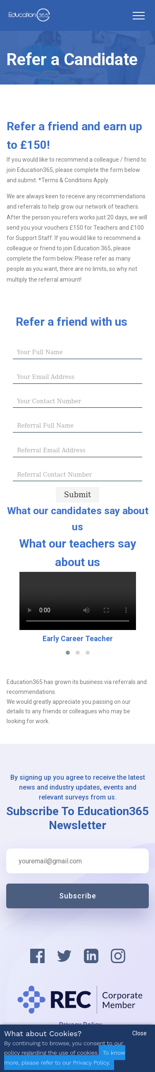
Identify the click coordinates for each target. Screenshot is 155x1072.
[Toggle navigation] (138, 15)
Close (139, 1033)
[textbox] (77, 352)
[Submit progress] (78, 494)
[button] (68, 653)
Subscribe (77, 895)
